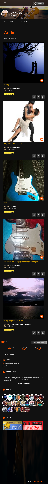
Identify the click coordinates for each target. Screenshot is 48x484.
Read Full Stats (8, 355)
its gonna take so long (13, 144)
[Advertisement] (24, 454)
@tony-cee (13, 15)
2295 (38, 349)
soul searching (15, 88)
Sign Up (40, 3)
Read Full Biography (24, 383)
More (24, 22)
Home (4, 22)
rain (5, 203)
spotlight (13, 206)
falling (6, 85)
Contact (8, 360)
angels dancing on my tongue (20, 324)
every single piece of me (13, 321)
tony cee (7, 39)
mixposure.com (40, 481)
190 (24, 349)
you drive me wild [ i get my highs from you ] (21, 262)
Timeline (13, 22)
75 (10, 349)
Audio (14, 39)
